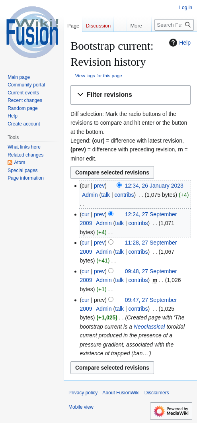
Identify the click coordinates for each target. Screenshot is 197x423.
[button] (130, 95)
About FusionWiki (120, 393)
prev (99, 185)
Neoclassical (149, 326)
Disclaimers (156, 393)
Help (179, 43)
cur (85, 214)
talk (105, 195)
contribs (124, 195)
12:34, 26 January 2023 (154, 185)
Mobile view (81, 407)
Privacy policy (83, 393)
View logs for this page (98, 75)
